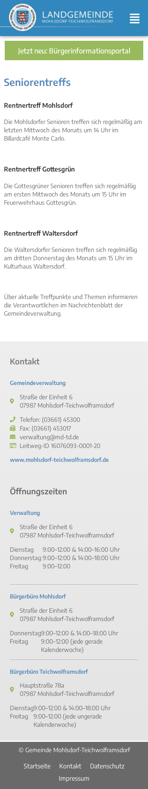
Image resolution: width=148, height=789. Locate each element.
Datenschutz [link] (107, 766)
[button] (137, 18)
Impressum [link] (74, 778)
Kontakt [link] (70, 766)
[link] (63, 18)
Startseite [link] (37, 766)
